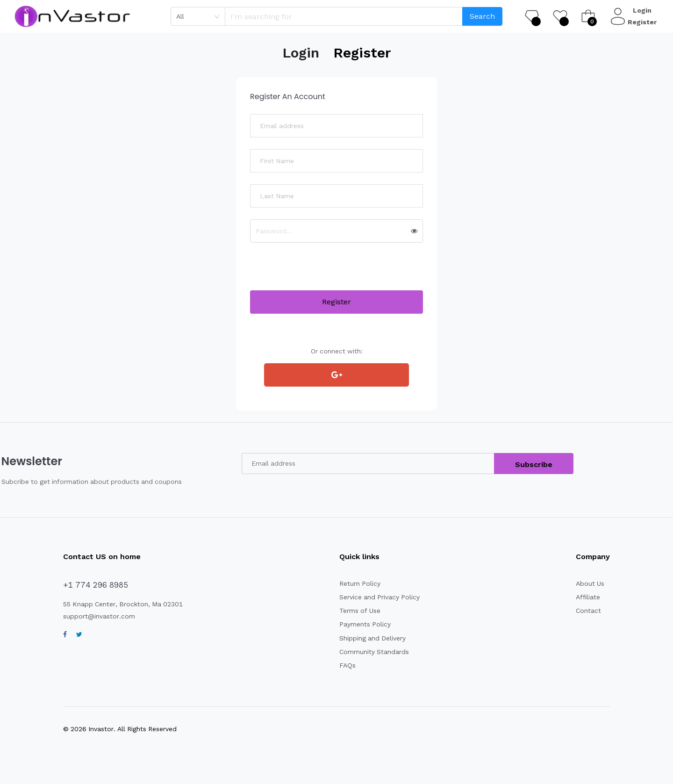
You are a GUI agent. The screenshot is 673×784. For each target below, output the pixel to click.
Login (643, 10)
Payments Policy (360, 624)
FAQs (344, 665)
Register (643, 22)
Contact (587, 610)
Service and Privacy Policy (375, 597)
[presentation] (321, 272)
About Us (589, 583)
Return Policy (355, 583)
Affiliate (586, 597)
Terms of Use (355, 610)
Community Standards (368, 651)
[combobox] (198, 16)
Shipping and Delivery (368, 638)
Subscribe (534, 464)
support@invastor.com (96, 616)
